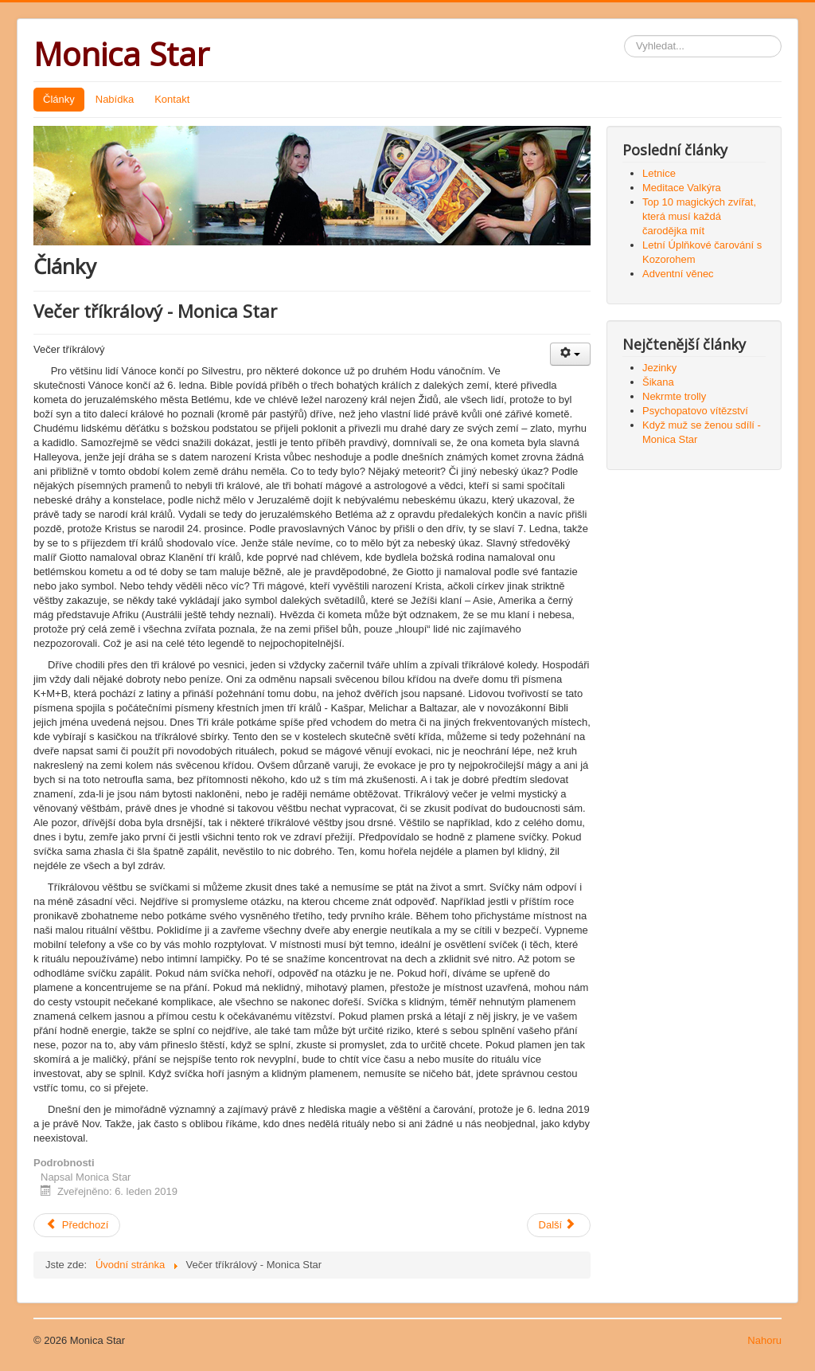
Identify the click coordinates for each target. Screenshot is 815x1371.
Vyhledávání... (624, 35)
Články (59, 99)
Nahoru (764, 1340)
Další (557, 1225)
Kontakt (171, 99)
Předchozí (76, 1225)
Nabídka (115, 99)
